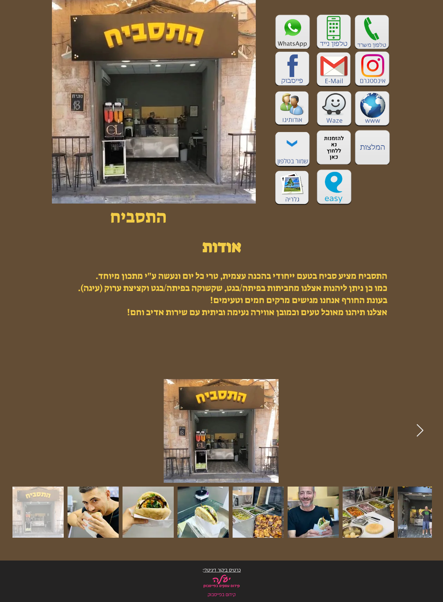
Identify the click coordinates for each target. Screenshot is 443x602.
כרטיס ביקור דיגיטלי (222, 570)
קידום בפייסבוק (222, 595)
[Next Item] (420, 431)
